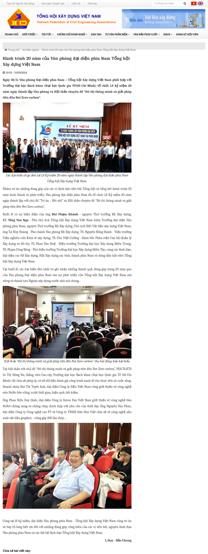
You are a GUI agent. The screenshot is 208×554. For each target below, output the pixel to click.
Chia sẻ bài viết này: (17, 550)
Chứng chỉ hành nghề (72, 34)
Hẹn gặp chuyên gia (53, 3)
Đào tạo (96, 34)
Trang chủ (11, 34)
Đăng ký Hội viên (187, 34)
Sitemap (92, 3)
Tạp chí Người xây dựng (20, 3)
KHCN (167, 34)
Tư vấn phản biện (117, 34)
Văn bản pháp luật (146, 34)
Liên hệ (76, 3)
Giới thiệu (30, 34)
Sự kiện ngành (30, 49)
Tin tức (47, 34)
